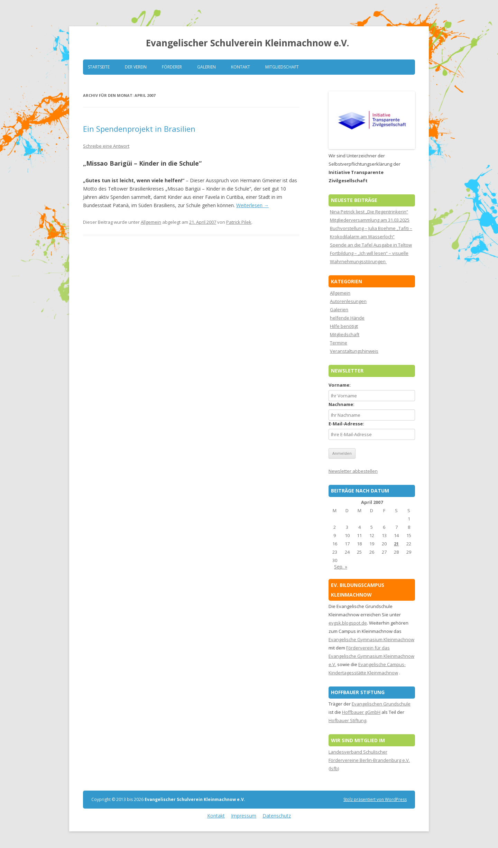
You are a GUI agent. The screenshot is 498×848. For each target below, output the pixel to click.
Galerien (206, 67)
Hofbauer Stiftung (347, 720)
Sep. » (340, 566)
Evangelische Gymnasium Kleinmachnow (371, 639)
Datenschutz (276, 815)
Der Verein (136, 67)
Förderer (172, 67)
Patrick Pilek (238, 222)
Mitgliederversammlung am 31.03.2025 (369, 220)
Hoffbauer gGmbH (361, 712)
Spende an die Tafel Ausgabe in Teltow (371, 245)
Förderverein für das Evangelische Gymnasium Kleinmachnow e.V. (371, 656)
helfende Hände (347, 318)
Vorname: (340, 385)
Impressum (243, 815)
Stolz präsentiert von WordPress (375, 799)
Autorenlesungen (348, 301)
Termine (338, 343)
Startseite (99, 67)
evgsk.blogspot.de (348, 623)
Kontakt (240, 67)
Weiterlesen (252, 205)
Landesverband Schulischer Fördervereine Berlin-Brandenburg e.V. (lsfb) (369, 760)
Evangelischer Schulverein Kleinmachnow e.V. (247, 43)
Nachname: (341, 404)
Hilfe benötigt (344, 326)
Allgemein (151, 222)
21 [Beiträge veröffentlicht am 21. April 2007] (396, 544)
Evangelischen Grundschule (381, 704)
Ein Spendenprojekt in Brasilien (139, 128)
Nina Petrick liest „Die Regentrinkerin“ (369, 212)
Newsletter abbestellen (353, 471)
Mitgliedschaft (282, 67)
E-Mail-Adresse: (346, 424)
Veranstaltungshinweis (354, 351)
